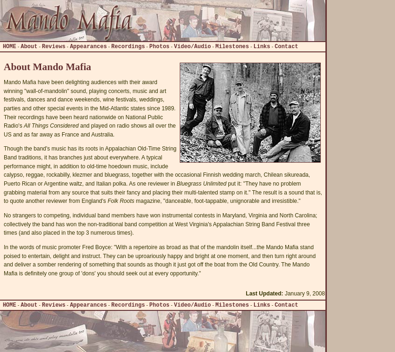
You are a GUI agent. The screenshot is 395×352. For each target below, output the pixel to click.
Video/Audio (192, 46)
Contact (286, 46)
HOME (9, 46)
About (29, 46)
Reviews (53, 46)
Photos (159, 46)
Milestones (232, 46)
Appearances (88, 46)
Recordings (128, 46)
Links (262, 46)
